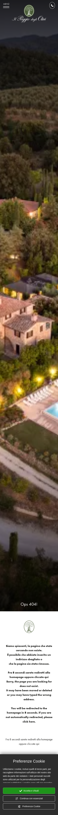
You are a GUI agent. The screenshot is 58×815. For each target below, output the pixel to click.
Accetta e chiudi (29, 790)
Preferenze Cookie (29, 806)
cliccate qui (41, 677)
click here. (29, 721)
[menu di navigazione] (6, 5)
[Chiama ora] (52, 5)
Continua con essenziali (29, 798)
